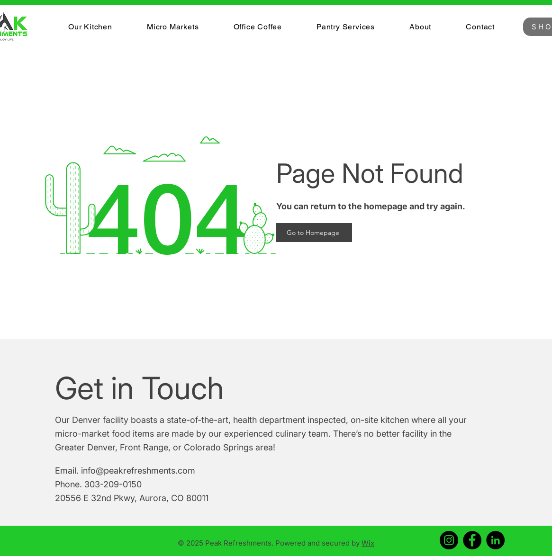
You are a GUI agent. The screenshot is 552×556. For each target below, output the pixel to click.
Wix (368, 542)
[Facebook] (472, 540)
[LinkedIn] (495, 540)
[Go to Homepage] (314, 232)
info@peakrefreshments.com (138, 470)
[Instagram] (449, 540)
